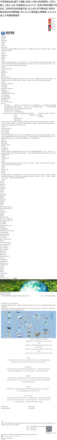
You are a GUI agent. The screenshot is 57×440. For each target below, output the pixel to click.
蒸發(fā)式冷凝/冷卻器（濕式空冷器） (47, 112)
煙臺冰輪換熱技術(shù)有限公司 (8, 439)
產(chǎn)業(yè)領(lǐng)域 (6, 68)
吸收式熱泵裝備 (18, 106)
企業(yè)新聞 (4, 54)
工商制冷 (3, 69)
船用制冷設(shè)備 (18, 112)
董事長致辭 (3, 36)
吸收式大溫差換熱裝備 (19, 107)
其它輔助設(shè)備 (18, 110)
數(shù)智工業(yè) (5, 76)
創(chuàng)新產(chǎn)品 (6, 101)
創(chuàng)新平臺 (5, 129)
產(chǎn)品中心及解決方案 (7, 82)
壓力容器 (31, 112)
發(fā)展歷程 (4, 39)
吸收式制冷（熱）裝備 (19, 104)
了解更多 (3, 51)
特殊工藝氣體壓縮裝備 (9, 106)
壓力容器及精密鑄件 (5, 96)
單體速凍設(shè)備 (8, 107)
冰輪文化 (3, 43)
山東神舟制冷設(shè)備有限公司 (35, 437)
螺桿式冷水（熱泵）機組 (30, 104)
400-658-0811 (33, 425)
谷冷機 (15, 116)
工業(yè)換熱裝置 (5, 94)
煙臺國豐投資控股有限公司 (49, 437)
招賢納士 (3, 167)
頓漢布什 (3, 437)
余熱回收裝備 (17, 109)
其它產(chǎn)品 (28, 107)
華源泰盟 (7, 437)
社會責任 (3, 44)
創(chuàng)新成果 (5, 132)
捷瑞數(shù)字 (4, 434)
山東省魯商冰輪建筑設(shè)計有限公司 (19, 437)
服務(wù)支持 (4, 140)
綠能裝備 (3, 72)
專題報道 (3, 58)
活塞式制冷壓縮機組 (51, 106)
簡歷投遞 (3, 170)
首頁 (42, 292)
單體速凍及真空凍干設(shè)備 (8, 92)
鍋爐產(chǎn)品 (25, 112)
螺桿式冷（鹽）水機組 (41, 104)
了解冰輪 (3, 38)
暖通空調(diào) (4, 71)
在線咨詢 (3, 145)
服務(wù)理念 (4, 142)
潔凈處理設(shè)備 (18, 117)
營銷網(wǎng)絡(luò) (5, 144)
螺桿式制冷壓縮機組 (51, 104)
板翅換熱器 (41, 116)
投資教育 (3, 160)
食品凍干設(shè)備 (8, 110)
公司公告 (3, 158)
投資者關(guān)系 (5, 157)
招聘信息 (3, 172)
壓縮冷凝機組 (39, 106)
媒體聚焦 (3, 56)
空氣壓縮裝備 (7, 104)
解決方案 (3, 102)
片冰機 (15, 114)
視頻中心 (3, 59)
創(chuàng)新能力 (5, 130)
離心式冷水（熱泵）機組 (30, 106)
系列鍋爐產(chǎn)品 (5, 97)
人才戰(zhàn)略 (4, 168)
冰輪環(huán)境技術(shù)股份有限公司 (18, 430)
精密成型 (3, 74)
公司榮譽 (3, 41)
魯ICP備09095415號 (32, 430)
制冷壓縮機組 (4, 84)
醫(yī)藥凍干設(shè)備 (9, 109)
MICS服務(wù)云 (5, 147)
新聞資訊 (3, 53)
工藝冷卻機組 (4, 86)
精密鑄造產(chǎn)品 (34, 114)
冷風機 (40, 114)
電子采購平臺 (15, 420)
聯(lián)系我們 (4, 46)
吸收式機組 (3, 89)
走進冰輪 (3, 34)
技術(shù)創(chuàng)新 (6, 127)
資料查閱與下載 (4, 149)
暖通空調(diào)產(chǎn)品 (7, 87)
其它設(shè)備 (4, 99)
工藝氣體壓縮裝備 (5, 91)
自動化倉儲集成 (17, 119)
